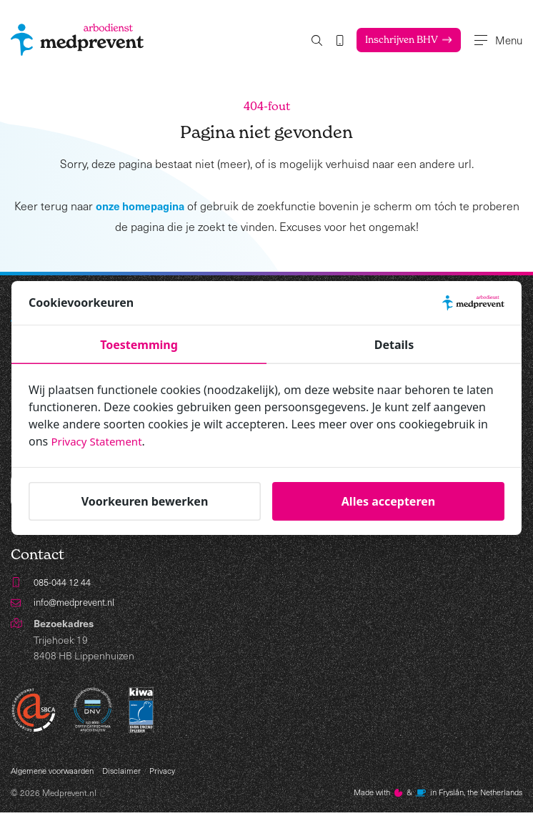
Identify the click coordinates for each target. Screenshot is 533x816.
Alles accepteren (388, 501)
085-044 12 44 (66, 583)
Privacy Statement (99, 441)
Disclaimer (128, 773)
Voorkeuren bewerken (145, 501)
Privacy (169, 773)
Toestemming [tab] (139, 345)
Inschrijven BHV (389, 40)
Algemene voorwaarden (55, 773)
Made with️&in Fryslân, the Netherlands (430, 796)
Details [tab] (394, 345)
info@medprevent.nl (78, 604)
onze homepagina (139, 206)
